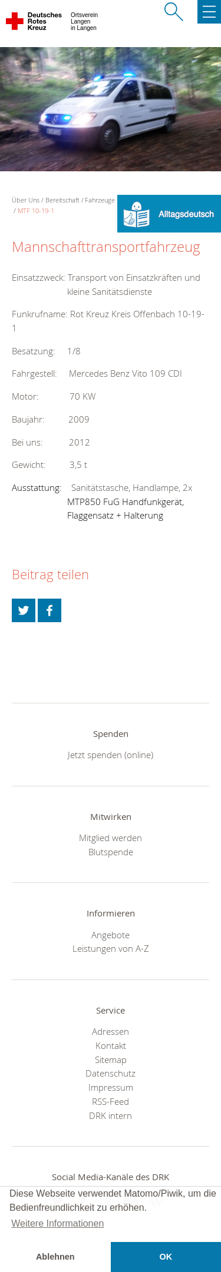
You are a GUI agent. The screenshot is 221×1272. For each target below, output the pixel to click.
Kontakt (110, 1045)
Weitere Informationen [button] (57, 1223)
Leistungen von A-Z (110, 948)
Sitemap (111, 1059)
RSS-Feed (110, 1101)
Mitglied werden (110, 837)
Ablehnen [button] (55, 1256)
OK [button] (165, 1256)
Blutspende (110, 852)
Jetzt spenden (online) (110, 754)
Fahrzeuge (100, 199)
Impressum (110, 1087)
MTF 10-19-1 (36, 210)
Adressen (110, 1031)
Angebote (110, 935)
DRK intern (110, 1115)
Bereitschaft (62, 199)
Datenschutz (110, 1073)
